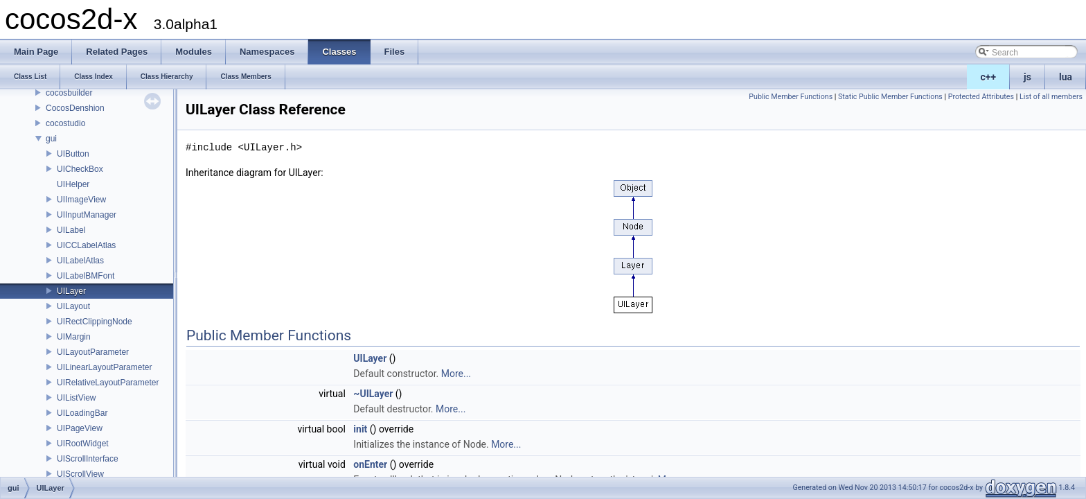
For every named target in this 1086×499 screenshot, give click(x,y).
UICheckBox (80, 169)
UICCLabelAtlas (86, 245)
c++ (989, 76)
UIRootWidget (83, 443)
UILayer (71, 291)
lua (1065, 76)
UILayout (73, 306)
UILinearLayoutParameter (104, 367)
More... (456, 373)
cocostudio (65, 123)
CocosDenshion (75, 108)
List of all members (1051, 96)
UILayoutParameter (93, 352)
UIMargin (74, 337)
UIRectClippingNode (94, 321)
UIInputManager (86, 215)
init (360, 429)
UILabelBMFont (85, 276)
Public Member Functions (791, 96)
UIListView (76, 398)
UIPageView (80, 428)
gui (51, 138)
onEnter (370, 464)
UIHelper (73, 184)
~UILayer (373, 393)
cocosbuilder (69, 93)
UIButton (73, 154)
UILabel (71, 230)
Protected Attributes (981, 96)
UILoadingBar (82, 413)
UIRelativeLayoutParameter (108, 382)
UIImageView (81, 199)
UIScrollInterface (87, 459)
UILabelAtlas (80, 260)
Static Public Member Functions (890, 96)
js (1027, 76)
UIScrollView (80, 474)
